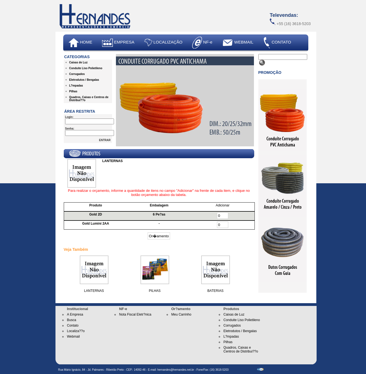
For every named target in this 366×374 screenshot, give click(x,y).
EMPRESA (118, 43)
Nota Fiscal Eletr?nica (135, 314)
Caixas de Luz (78, 62)
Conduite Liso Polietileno (85, 68)
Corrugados (77, 74)
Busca (71, 320)
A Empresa (75, 314)
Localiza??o (76, 331)
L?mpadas (76, 85)
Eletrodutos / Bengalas (84, 79)
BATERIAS (215, 291)
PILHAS (155, 291)
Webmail (73, 336)
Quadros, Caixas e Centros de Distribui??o (241, 349)
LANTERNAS (94, 291)
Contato (73, 325)
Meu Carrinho (181, 314)
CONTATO (277, 43)
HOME (80, 43)
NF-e (202, 43)
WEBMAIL (237, 42)
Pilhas (73, 91)
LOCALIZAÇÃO (163, 43)
